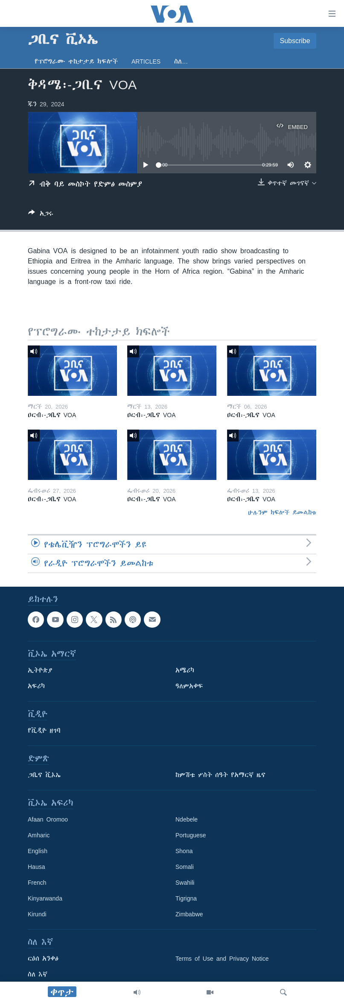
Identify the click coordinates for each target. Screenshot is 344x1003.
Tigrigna (186, 898)
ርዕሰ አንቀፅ (43, 958)
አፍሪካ (36, 686)
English (37, 851)
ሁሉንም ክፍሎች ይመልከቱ (282, 512)
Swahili (184, 882)
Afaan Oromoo (48, 819)
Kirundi (37, 914)
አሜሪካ (184, 670)
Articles (145, 61)
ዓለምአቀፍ (189, 686)
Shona (183, 851)
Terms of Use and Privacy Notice (222, 958)
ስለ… (181, 61)
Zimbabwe (189, 914)
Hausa (36, 867)
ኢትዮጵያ (40, 670)
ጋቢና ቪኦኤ (44, 775)
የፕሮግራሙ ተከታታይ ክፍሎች (76, 61)
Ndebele (186, 819)
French (37, 882)
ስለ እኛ (37, 974)
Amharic (39, 835)
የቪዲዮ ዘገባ (44, 730)
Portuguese (190, 835)
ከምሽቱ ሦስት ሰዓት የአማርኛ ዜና (220, 775)
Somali (184, 867)
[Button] (40, 215)
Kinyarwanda (45, 898)
